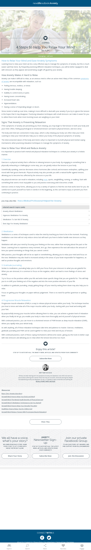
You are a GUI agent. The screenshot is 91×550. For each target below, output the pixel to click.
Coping (45, 43)
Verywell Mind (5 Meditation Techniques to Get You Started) (21, 403)
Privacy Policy (38, 542)
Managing (41, 56)
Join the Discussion (76, 456)
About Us (20, 542)
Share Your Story (15, 456)
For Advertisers (49, 542)
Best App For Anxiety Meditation (15, 223)
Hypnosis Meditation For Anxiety (15, 215)
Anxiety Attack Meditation (13, 211)
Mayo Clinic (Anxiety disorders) (12, 394)
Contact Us (28, 542)
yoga (45, 179)
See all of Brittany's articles (45, 381)
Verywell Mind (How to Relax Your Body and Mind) (18, 397)
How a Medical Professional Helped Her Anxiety (39, 200)
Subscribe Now (45, 358)
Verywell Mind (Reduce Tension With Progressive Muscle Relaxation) (24, 412)
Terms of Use (60, 542)
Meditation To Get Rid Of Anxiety (15, 219)
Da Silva (45, 373)
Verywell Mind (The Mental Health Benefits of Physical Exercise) (22, 400)
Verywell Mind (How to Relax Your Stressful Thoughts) (19, 406)
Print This (45, 422)
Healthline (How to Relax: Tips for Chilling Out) (17, 409)
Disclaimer (70, 542)
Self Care (50, 56)
